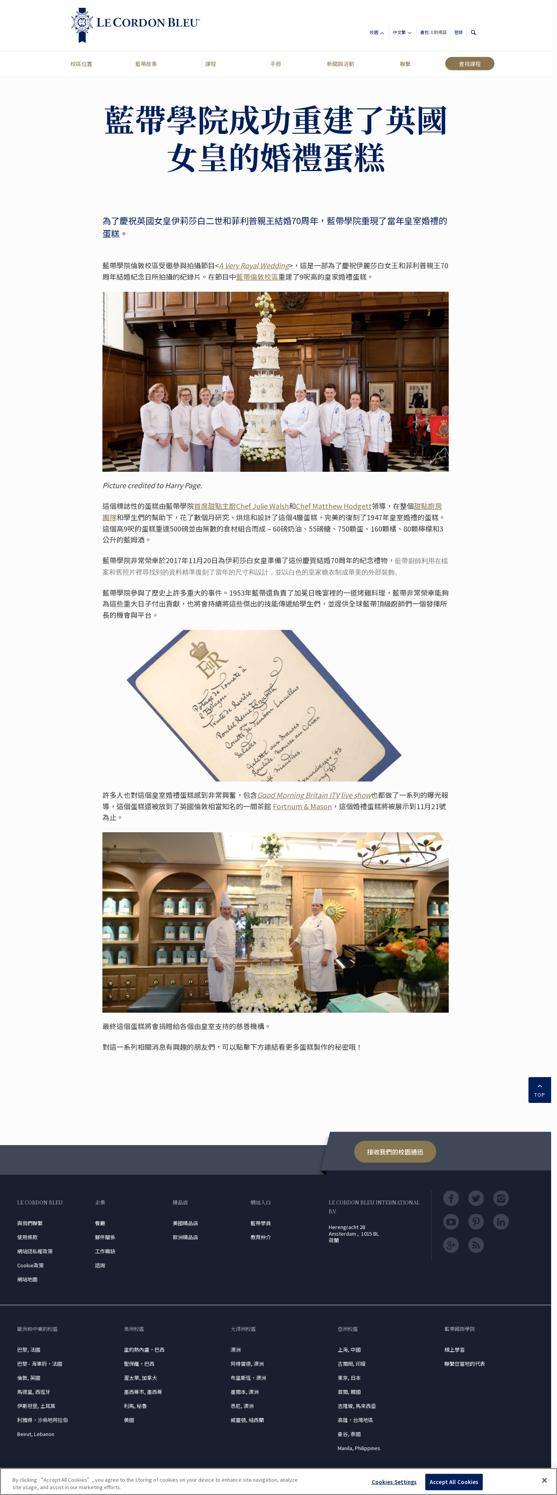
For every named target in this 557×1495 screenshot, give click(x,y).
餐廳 (100, 1223)
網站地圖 (27, 1279)
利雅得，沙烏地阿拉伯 (42, 1420)
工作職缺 (105, 1251)
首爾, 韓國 (349, 1391)
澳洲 (236, 1349)
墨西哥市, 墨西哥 (143, 1391)
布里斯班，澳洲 (248, 1377)
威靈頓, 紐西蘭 (247, 1420)
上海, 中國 (349, 1349)
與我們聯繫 (30, 1223)
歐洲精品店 (185, 1237)
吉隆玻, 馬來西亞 (357, 1405)
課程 (210, 64)
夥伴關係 (105, 1237)
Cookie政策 (30, 1265)
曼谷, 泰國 (349, 1434)
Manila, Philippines (359, 1448)
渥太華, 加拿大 (140, 1377)
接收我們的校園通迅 (395, 1151)
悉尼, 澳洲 (242, 1405)
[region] (278, 1481)
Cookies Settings (394, 1482)
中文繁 (403, 33)
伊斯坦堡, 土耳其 (36, 1405)
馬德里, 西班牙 (33, 1391)
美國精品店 (185, 1223)
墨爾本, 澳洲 (245, 1391)
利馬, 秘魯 (135, 1405)
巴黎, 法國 (28, 1349)
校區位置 (81, 64)
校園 (377, 33)
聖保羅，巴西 (139, 1363)
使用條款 (27, 1237)
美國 (129, 1420)
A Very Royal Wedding (254, 265)
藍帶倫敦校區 (257, 276)
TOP (539, 1089)
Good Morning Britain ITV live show (314, 795)
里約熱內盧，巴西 (144, 1349)
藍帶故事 (146, 64)
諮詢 (100, 1265)
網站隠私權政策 (35, 1251)
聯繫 (405, 64)
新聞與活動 (340, 64)
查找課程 (470, 64)
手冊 (275, 64)
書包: (433, 32)
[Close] (544, 1480)
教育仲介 (261, 1237)
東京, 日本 (349, 1377)
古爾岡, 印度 (352, 1363)
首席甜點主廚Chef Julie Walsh (241, 506)
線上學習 (454, 1349)
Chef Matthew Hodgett (334, 506)
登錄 (458, 32)
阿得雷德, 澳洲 (247, 1363)
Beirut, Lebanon (35, 1434)
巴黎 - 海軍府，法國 (39, 1363)
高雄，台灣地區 (355, 1420)
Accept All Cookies (454, 1482)
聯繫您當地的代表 (464, 1363)
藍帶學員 (261, 1223)
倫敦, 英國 (28, 1377)
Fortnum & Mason (302, 806)
